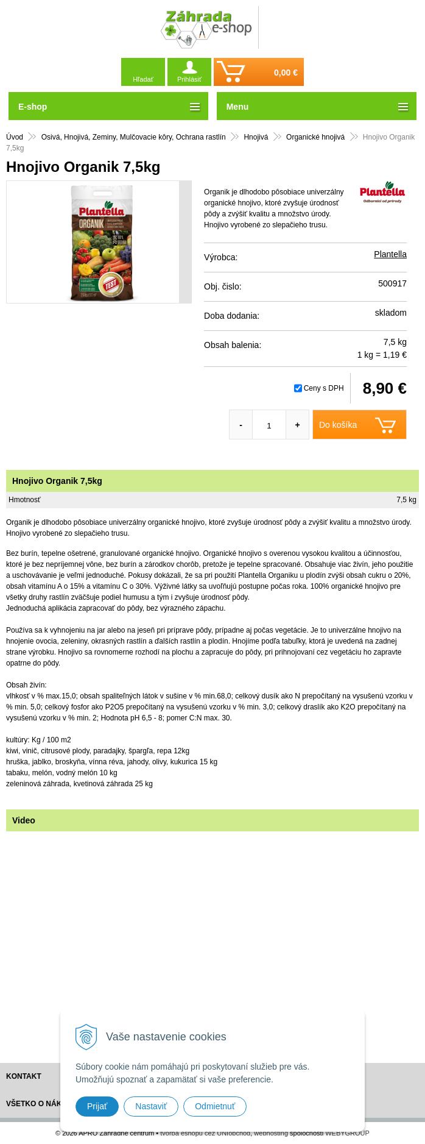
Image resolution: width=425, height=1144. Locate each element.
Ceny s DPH (324, 388)
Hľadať (143, 79)
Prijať (97, 1106)
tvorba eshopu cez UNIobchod (205, 1133)
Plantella (390, 254)
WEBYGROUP (347, 1133)
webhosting (271, 1133)
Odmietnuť (215, 1106)
